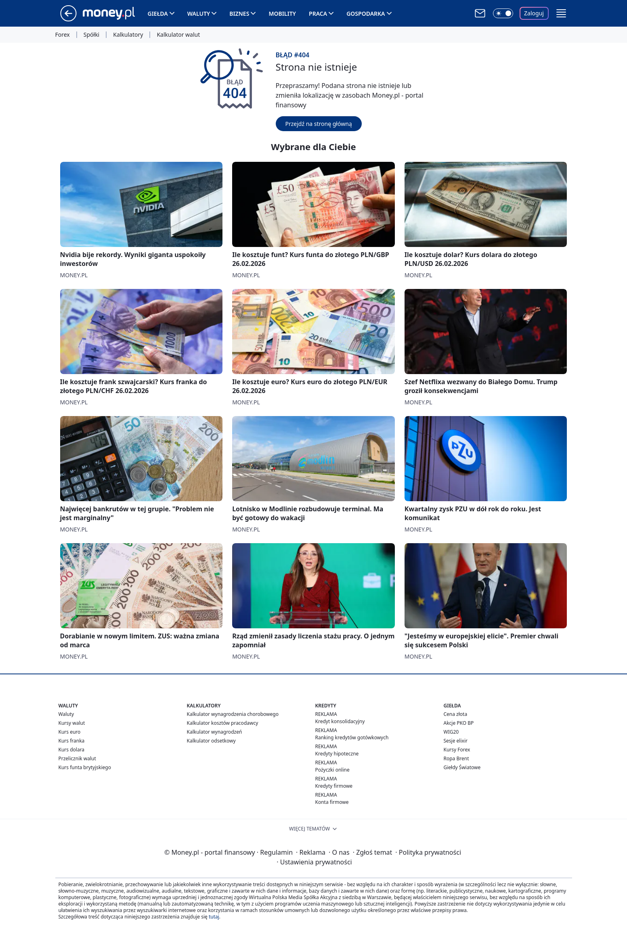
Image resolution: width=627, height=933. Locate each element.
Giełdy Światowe (462, 767)
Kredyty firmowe (334, 785)
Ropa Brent (456, 758)
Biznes (239, 13)
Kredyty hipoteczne (337, 753)
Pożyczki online (332, 769)
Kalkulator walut (178, 34)
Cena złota (456, 714)
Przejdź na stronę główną (318, 124)
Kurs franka (72, 740)
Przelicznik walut (77, 758)
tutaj (214, 916)
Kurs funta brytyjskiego (85, 767)
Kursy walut (72, 723)
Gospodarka (365, 13)
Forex (62, 34)
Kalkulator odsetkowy (211, 740)
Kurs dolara (72, 749)
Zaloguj (534, 13)
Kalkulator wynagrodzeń (214, 731)
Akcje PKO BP (459, 723)
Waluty (198, 13)
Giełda (158, 13)
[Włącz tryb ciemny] (503, 13)
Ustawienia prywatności (314, 862)
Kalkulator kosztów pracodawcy (222, 723)
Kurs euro (70, 731)
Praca (318, 13)
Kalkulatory (128, 34)
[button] (561, 13)
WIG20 (451, 731)
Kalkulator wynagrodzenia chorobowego (233, 714)
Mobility (282, 13)
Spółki (91, 34)
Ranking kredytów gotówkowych (352, 737)
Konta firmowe (332, 802)
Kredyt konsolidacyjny (340, 721)
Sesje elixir (456, 740)
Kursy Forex (457, 749)
